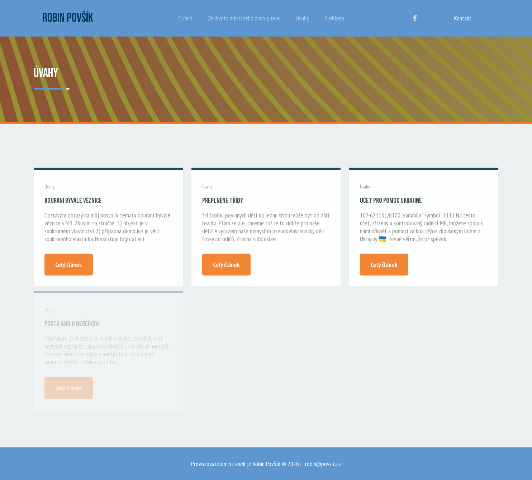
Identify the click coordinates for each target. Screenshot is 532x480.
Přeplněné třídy (222, 201)
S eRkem (334, 18)
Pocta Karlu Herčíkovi (72, 325)
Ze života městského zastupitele (244, 18)
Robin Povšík (67, 18)
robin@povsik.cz (323, 464)
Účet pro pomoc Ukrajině (391, 201)
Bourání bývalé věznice (73, 201)
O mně (185, 18)
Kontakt (462, 18)
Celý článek (68, 265)
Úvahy (302, 18)
